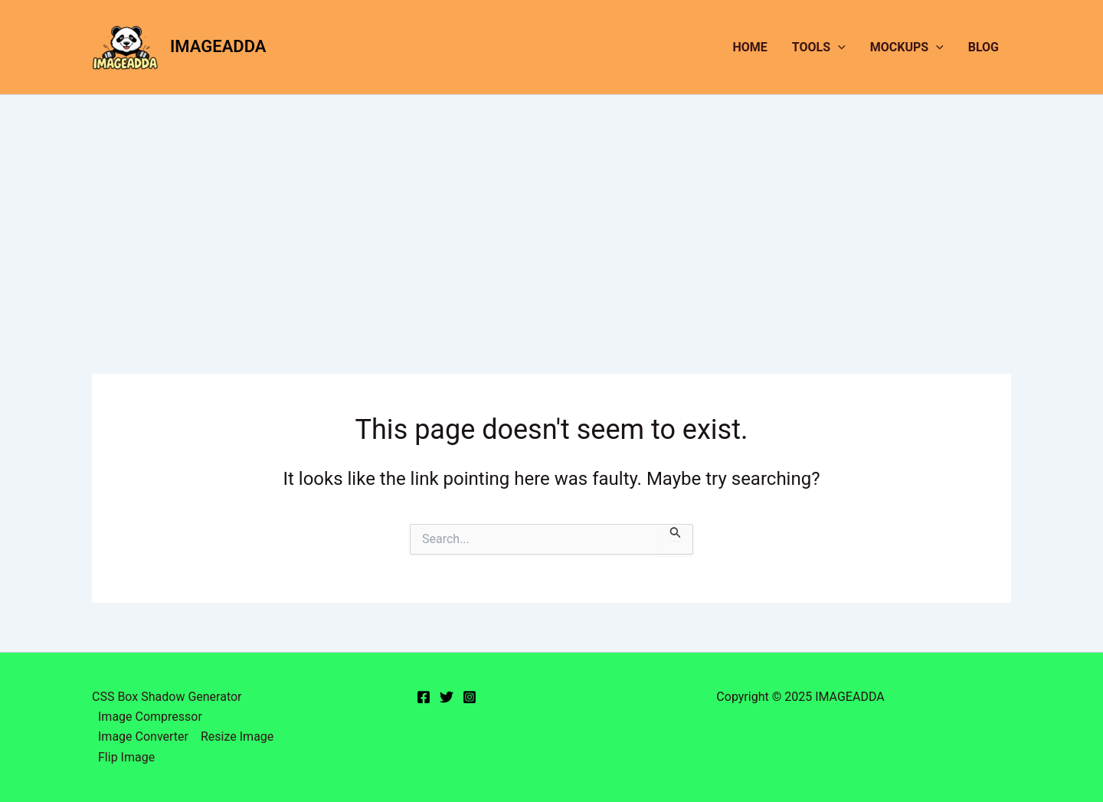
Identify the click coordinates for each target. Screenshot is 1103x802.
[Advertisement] (551, 210)
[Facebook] (423, 697)
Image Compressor (150, 716)
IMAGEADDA (218, 46)
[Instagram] (469, 697)
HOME (750, 47)
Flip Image (126, 757)
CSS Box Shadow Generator (167, 696)
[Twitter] (446, 697)
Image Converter (143, 736)
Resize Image (237, 736)
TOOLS (819, 47)
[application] (838, 47)
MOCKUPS (907, 47)
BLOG (983, 47)
